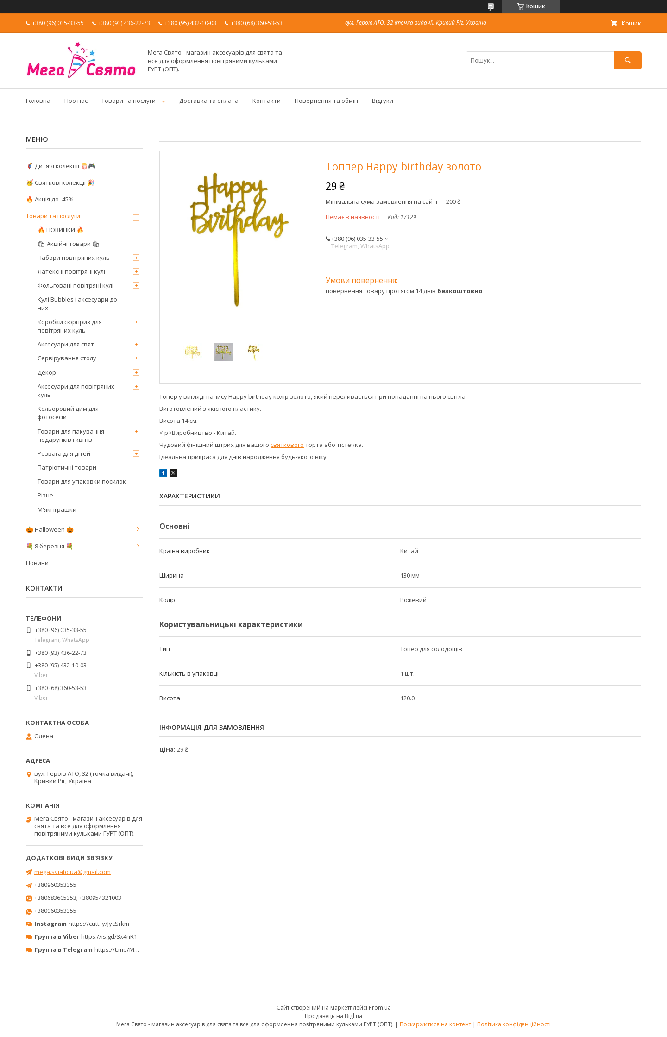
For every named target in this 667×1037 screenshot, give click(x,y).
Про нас (76, 100)
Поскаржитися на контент (435, 1024)
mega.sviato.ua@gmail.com (72, 871)
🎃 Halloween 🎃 (50, 529)
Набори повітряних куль (74, 257)
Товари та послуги (128, 100)
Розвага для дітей (64, 453)
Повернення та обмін (326, 100)
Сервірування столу (67, 358)
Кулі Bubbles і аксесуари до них (77, 303)
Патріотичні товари (67, 467)
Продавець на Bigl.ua (333, 1016)
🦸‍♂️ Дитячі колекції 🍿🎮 (60, 166)
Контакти (266, 100)
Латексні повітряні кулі (71, 271)
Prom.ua (380, 1008)
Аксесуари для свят (66, 344)
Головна (38, 100)
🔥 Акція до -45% (50, 199)
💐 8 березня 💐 (49, 546)
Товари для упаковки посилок (82, 481)
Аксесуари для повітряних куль (76, 390)
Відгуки (382, 100)
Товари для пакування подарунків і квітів (71, 435)
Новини (37, 563)
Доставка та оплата (209, 100)
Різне (45, 495)
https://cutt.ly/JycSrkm (99, 923)
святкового (287, 444)
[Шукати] (628, 60)
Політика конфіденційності (514, 1024)
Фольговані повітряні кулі (75, 285)
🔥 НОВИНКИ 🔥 (61, 230)
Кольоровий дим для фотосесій (68, 412)
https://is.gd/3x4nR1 (109, 936)
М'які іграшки (57, 509)
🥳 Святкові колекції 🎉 (60, 182)
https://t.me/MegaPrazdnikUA (136, 949)
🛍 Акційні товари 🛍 (69, 243)
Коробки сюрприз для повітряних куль (70, 326)
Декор (47, 372)
